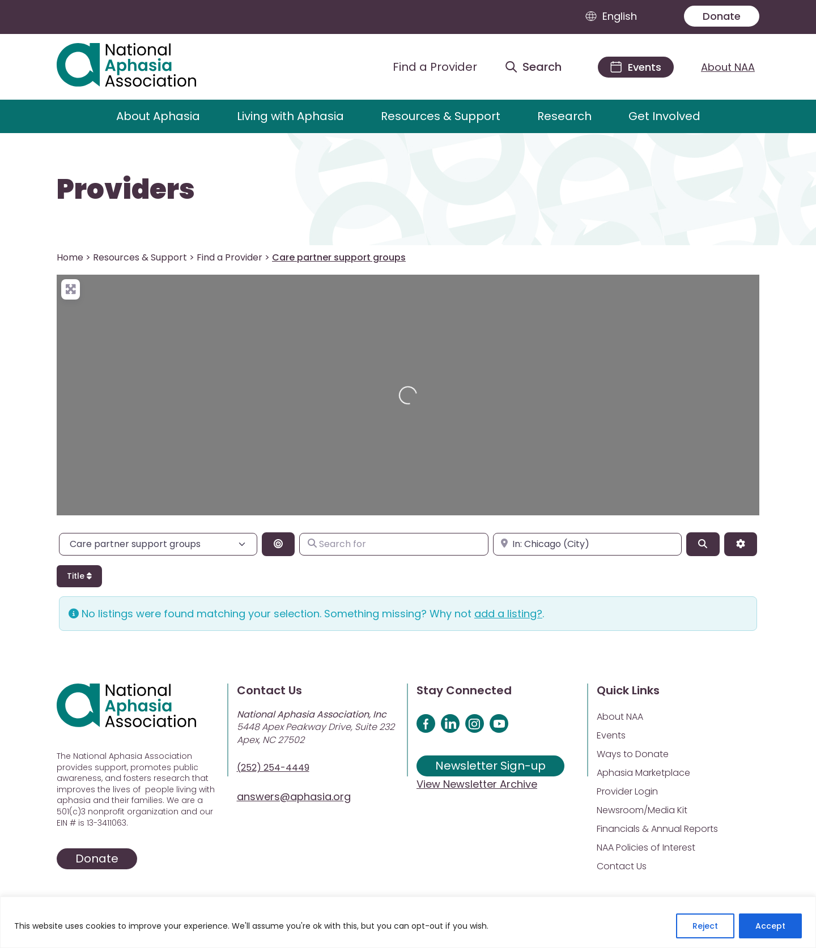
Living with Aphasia (290, 116)
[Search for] (393, 544)
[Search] (702, 544)
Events (611, 735)
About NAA (728, 67)
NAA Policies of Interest (646, 847)
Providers (126, 189)
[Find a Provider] (426, 67)
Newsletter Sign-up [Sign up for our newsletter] (490, 766)
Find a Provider (229, 257)
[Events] (636, 67)
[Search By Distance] (278, 544)
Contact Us (622, 866)
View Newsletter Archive (476, 784)
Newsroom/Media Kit (642, 810)
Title (79, 576)
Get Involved (664, 116)
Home (70, 257)
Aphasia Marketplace (643, 772)
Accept (770, 926)
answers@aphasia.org (294, 796)
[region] (408, 922)
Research (564, 116)
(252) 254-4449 (273, 767)
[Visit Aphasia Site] (140, 67)
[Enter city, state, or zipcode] (587, 544)
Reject (705, 926)
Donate (722, 16)
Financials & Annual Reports (657, 828)
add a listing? (508, 614)
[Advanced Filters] (740, 544)
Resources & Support (440, 116)
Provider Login (627, 791)
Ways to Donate (633, 754)
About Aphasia (158, 116)
